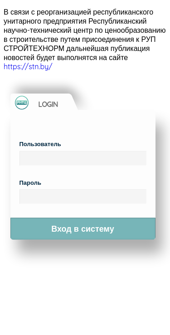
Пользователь (40, 143)
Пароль (30, 182)
